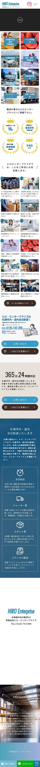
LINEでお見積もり (20, 351)
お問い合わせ (20, 343)
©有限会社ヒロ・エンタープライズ (20, 751)
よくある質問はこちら (20, 303)
